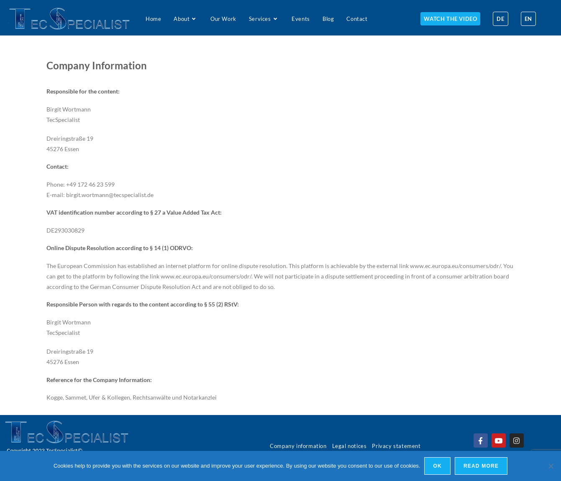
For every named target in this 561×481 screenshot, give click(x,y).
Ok (437, 466)
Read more (481, 466)
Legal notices (349, 446)
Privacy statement (396, 446)
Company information (298, 446)
